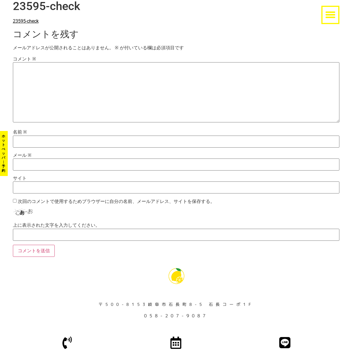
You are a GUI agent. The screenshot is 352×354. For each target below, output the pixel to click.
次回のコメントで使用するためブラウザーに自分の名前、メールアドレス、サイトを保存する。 (116, 201)
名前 (20, 132)
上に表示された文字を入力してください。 (56, 225)
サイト (20, 178)
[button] (330, 15)
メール (22, 155)
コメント (24, 59)
